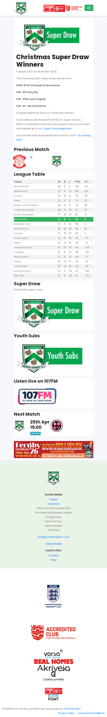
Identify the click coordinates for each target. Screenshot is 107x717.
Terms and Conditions (91, 713)
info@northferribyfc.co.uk (53, 537)
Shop (53, 560)
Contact (53, 555)
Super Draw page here (57, 128)
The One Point (72, 709)
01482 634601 (53, 544)
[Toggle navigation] (89, 8)
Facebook (53, 504)
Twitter (53, 499)
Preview (35, 433)
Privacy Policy (66, 713)
